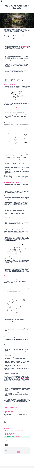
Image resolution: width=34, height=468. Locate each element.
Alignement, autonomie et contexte (12, 84)
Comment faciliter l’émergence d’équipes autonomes (16, 384)
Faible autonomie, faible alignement (12, 107)
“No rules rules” (10, 278)
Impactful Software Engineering (16, 436)
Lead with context (8, 275)
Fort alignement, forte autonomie (11, 315)
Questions (6, 418)
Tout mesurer (7, 408)
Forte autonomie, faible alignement (12, 149)
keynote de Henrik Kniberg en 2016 (10, 433)
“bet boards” (12, 373)
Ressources (6, 428)
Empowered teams (8, 41)
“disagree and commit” (25, 378)
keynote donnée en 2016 (14, 101)
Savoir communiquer (8, 412)
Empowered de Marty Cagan (24, 46)
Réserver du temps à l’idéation (9, 411)
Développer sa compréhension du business (11, 407)
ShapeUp (17, 372)
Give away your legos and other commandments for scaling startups (14, 430)
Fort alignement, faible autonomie (11, 182)
